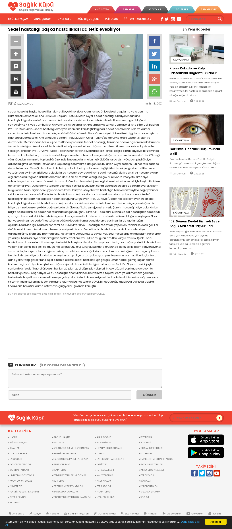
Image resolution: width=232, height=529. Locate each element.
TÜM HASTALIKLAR (139, 19)
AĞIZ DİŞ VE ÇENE (88, 19)
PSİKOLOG (111, 19)
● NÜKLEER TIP (15, 486)
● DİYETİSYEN (145, 437)
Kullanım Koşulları (78, 513)
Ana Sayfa (18, 513)
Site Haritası (132, 513)
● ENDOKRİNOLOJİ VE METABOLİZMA (70, 458)
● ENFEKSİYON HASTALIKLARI (109, 458)
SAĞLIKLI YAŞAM (18, 19)
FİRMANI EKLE (208, 9)
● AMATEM (13, 448)
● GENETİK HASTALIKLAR (64, 453)
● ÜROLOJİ (144, 497)
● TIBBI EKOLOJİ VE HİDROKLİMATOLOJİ (71, 497)
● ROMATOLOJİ (103, 491)
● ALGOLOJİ (145, 442)
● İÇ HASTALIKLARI (104, 469)
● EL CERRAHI (145, 453)
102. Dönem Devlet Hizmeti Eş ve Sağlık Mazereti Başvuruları (194, 223)
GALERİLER (181, 9)
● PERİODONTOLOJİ (148, 486)
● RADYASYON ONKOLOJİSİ (65, 491)
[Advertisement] (85, 326)
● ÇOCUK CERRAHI (18, 453)
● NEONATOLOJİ (103, 480)
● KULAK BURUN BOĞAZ (20, 480)
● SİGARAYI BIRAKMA (149, 491)
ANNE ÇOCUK (42, 19)
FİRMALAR (129, 9)
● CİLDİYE (100, 453)
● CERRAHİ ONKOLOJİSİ (151, 448)
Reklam (54, 513)
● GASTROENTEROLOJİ (19, 464)
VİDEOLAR (155, 9)
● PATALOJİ (14, 502)
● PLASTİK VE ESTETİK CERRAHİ (23, 491)
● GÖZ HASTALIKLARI (18, 469)
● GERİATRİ (101, 464)
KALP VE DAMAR (181, 59)
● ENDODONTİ (15, 458)
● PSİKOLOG (58, 442)
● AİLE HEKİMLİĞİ (103, 442)
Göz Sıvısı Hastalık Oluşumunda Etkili (194, 151)
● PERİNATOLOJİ (103, 486)
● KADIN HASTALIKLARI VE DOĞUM (69, 475)
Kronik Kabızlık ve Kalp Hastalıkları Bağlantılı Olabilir (193, 70)
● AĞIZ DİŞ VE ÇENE (18, 442)
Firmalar (153, 513)
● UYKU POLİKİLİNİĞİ (105, 497)
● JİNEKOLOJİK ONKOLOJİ (21, 475)
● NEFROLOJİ (58, 480)
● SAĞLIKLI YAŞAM (61, 437)
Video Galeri (174, 513)
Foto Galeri (197, 513)
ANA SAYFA (102, 9)
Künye (37, 513)
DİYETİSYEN (64, 19)
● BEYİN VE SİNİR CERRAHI (108, 448)
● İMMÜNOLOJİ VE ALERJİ (151, 469)
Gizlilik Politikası (107, 513)
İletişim (217, 513)
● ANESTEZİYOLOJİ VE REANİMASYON (70, 448)
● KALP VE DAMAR (104, 475)
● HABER (12, 437)
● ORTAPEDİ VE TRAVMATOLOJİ (67, 486)
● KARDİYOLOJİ (146, 475)
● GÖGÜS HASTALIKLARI (151, 464)
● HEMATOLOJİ (59, 469)
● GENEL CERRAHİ (61, 464)
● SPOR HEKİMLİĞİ (17, 497)
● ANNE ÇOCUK (103, 437)
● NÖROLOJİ (145, 480)
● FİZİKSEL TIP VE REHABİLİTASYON (156, 458)
